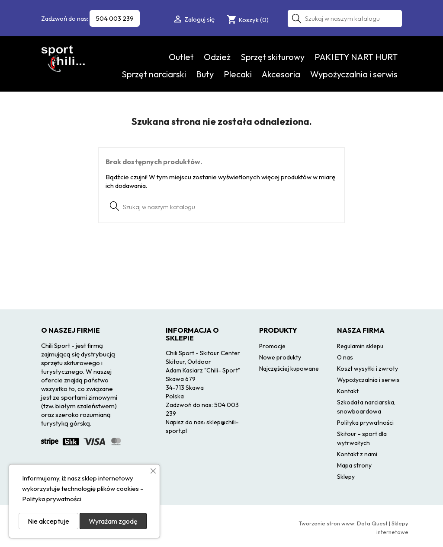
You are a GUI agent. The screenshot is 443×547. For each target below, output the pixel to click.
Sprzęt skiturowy (273, 56)
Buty (205, 74)
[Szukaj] (345, 18)
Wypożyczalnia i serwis (354, 74)
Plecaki (238, 74)
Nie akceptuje (48, 521)
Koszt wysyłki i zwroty (367, 368)
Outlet (181, 56)
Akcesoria (281, 74)
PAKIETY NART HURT (356, 56)
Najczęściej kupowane (289, 368)
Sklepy (346, 476)
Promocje (272, 346)
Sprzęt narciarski (154, 74)
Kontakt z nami (357, 454)
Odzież (217, 56)
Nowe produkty (280, 357)
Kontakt (348, 391)
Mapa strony (354, 465)
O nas (345, 357)
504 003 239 (115, 18)
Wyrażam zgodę (113, 521)
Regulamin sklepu (360, 346)
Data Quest (372, 523)
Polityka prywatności (365, 422)
